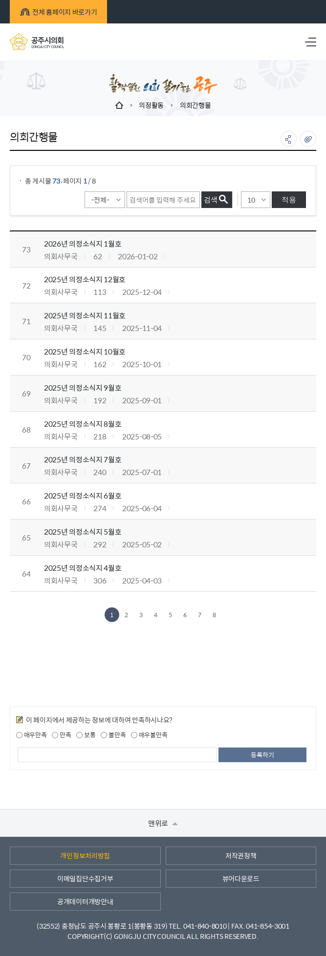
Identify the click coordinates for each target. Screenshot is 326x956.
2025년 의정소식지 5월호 (83, 531)
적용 (289, 199)
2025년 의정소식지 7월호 (83, 459)
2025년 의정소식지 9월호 (83, 387)
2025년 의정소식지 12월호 (85, 279)
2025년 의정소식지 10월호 (85, 351)
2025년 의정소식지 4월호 (83, 567)
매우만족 (31, 735)
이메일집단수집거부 (85, 878)
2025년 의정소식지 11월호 (85, 315)
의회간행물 (195, 105)
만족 (61, 735)
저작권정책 (241, 855)
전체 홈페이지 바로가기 (58, 11)
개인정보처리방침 (85, 855)
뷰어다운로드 (241, 878)
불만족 (113, 735)
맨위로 (163, 823)
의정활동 (151, 105)
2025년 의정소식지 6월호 (83, 495)
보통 (85, 735)
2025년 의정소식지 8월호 (83, 423)
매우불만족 (149, 735)
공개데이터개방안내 (85, 901)
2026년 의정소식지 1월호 (83, 243)
